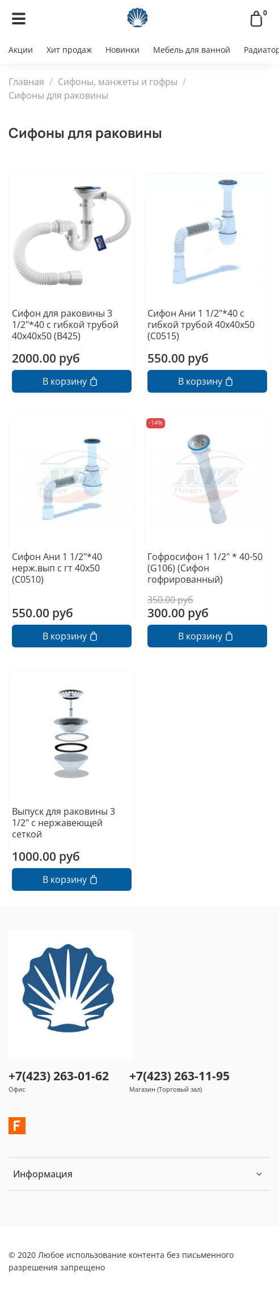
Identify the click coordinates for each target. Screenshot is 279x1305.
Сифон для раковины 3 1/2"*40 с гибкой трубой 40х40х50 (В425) (65, 324)
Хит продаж (69, 49)
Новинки (122, 49)
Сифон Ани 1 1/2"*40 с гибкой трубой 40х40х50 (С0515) (201, 324)
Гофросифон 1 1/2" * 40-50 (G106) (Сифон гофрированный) (205, 568)
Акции (21, 49)
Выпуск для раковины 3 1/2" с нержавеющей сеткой (63, 822)
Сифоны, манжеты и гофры (117, 81)
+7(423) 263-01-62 (59, 1076)
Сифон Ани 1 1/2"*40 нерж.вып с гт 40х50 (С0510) (57, 568)
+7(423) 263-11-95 (179, 1076)
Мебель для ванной (191, 49)
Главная (26, 81)
